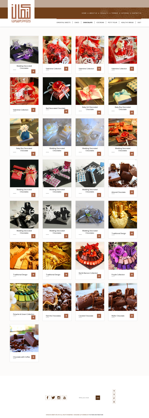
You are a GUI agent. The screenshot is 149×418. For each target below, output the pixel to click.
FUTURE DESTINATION (96, 415)
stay (56, 390)
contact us (136, 13)
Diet (139, 22)
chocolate (87, 22)
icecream (100, 22)
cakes (76, 22)
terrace (114, 13)
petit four (112, 22)
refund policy (23, 399)
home (84, 13)
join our (89, 390)
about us (93, 13)
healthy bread (127, 22)
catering (125, 13)
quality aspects (24, 392)
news (19, 388)
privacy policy (23, 395)
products (104, 13)
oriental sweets (63, 22)
